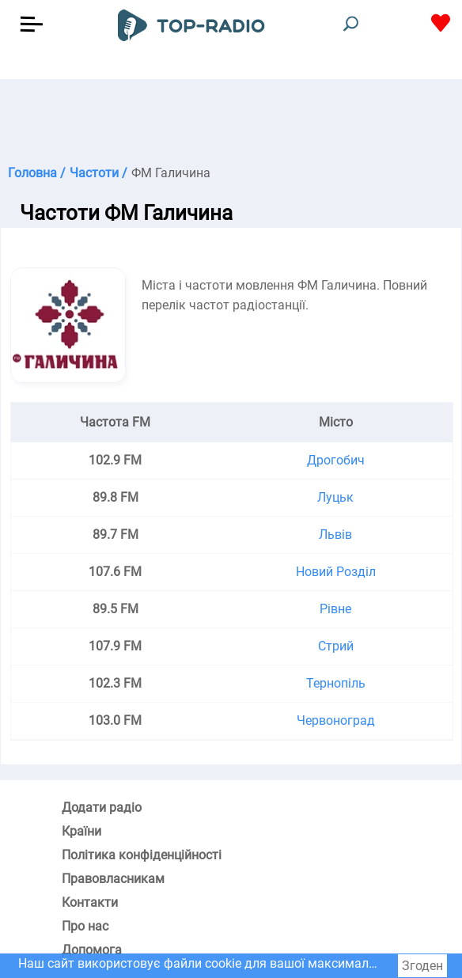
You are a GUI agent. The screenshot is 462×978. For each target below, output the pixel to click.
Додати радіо (102, 807)
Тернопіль (335, 683)
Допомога (92, 949)
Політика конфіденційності (142, 854)
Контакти (90, 902)
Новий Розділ (336, 571)
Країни (81, 831)
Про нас (85, 926)
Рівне (335, 608)
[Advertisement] (231, 118)
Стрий (336, 646)
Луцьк (335, 497)
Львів (335, 534)
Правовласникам (113, 878)
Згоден (422, 965)
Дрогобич (336, 460)
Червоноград (336, 720)
